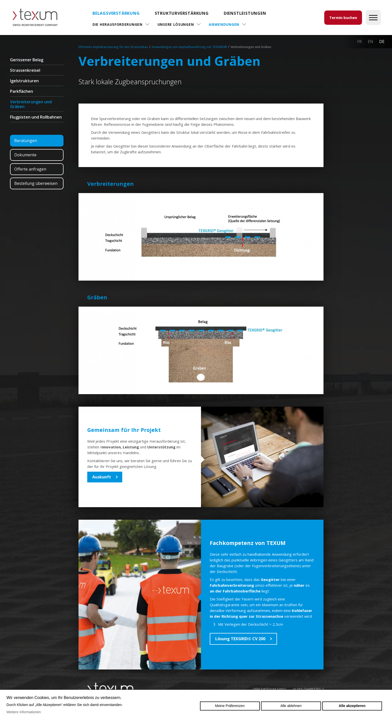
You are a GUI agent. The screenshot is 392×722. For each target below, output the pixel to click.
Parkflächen (21, 91)
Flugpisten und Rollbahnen (36, 117)
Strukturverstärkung (182, 13)
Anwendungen (224, 24)
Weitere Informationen (23, 712)
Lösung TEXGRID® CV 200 (240, 638)
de (381, 41)
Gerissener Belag (26, 60)
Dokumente (25, 155)
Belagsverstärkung (116, 13)
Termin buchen (343, 17)
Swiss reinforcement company (106, 688)
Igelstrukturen (24, 81)
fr (359, 41)
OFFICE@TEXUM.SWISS (269, 689)
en (370, 41)
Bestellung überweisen (36, 183)
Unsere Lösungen (176, 24)
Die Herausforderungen (117, 24)
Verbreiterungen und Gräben (31, 104)
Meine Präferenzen (229, 706)
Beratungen (25, 140)
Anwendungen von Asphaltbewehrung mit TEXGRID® (189, 47)
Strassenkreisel (25, 70)
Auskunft (101, 477)
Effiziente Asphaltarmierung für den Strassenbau (113, 47)
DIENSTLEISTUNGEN (245, 13)
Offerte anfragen (30, 169)
